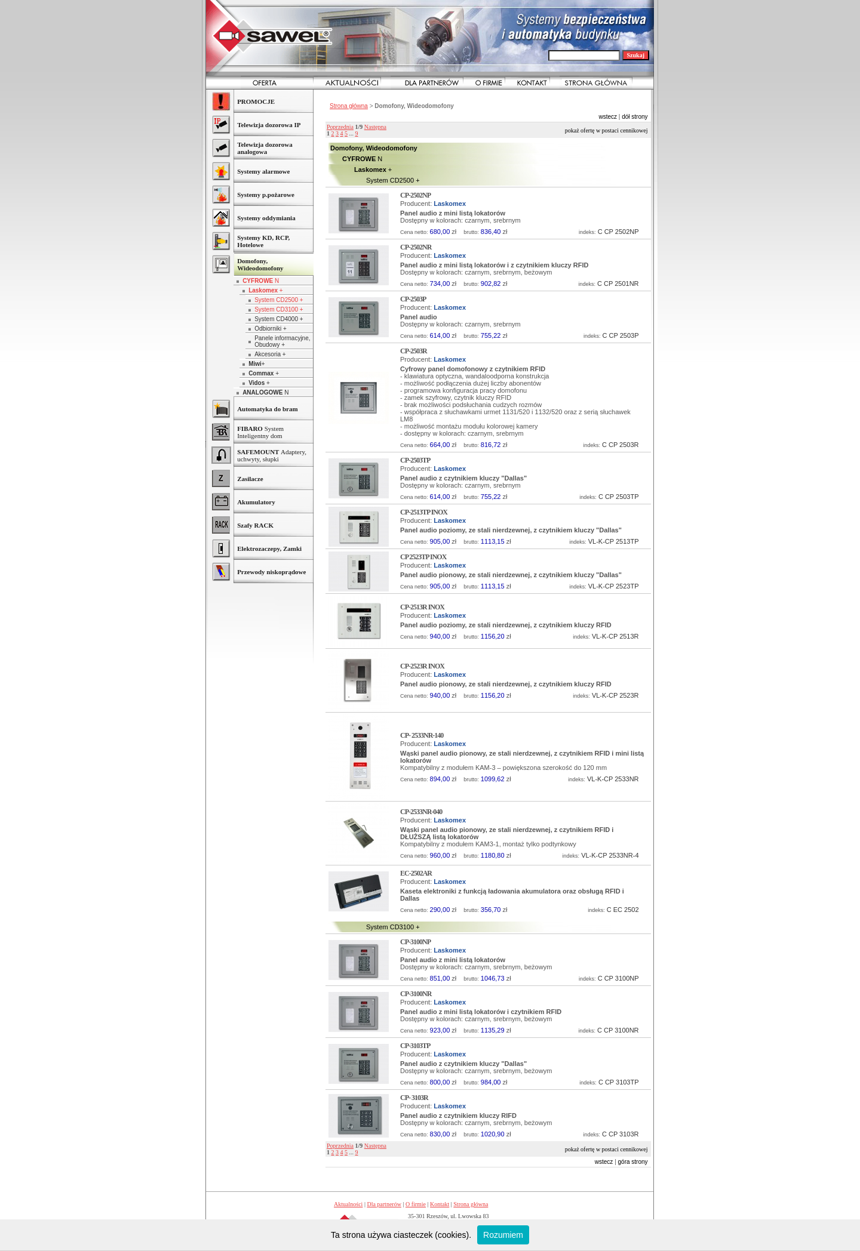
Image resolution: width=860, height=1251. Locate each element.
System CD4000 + (278, 319)
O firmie (416, 1204)
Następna (375, 127)
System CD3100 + (278, 309)
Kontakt (439, 1204)
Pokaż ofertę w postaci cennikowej (606, 130)
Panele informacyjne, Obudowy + (282, 341)
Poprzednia (340, 127)
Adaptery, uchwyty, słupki (271, 455)
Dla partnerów (384, 1204)
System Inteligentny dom (260, 432)
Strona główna (349, 106)
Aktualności (348, 1204)
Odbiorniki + (270, 328)
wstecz (607, 116)
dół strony (634, 116)
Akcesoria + (270, 354)
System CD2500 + (278, 300)
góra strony (633, 1161)
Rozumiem (503, 1235)
